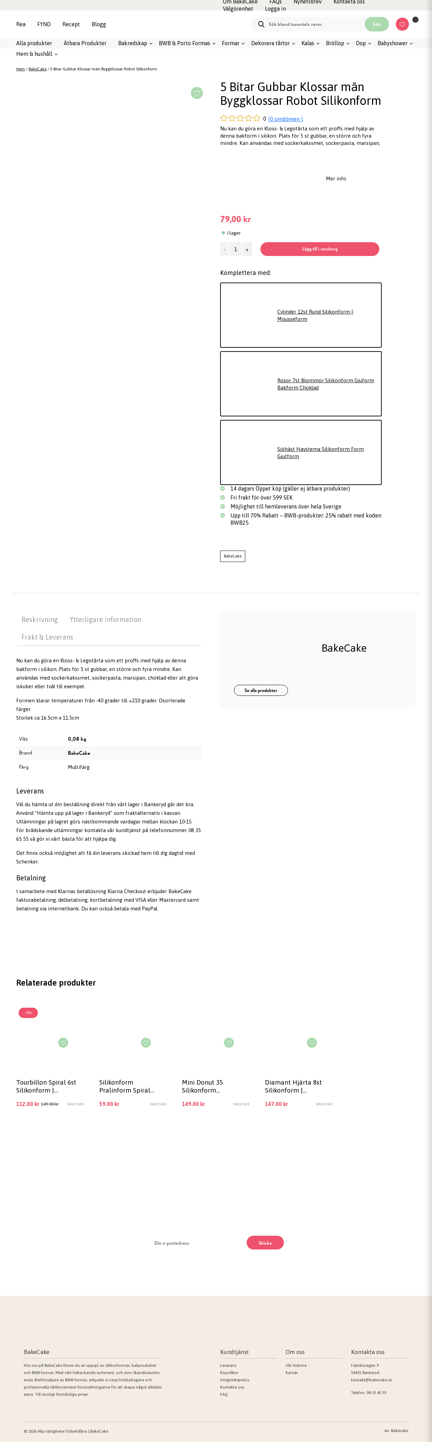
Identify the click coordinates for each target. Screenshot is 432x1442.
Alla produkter (34, 43)
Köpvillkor (229, 1372)
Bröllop (335, 43)
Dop (361, 43)
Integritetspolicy (234, 1379)
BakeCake (38, 69)
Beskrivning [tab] (39, 619)
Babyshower (393, 43)
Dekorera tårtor (270, 43)
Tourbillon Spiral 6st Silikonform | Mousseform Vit (46, 1086)
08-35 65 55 (377, 1392)
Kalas (307, 43)
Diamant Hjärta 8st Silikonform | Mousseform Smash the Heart (294, 1086)
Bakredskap (132, 43)
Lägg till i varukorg (320, 249)
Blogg (99, 24)
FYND (44, 24)
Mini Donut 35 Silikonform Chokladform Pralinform (202, 1086)
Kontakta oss (232, 1387)
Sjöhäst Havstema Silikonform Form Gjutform (320, 452)
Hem (20, 69)
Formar (230, 43)
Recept (71, 24)
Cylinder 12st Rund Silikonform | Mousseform (315, 315)
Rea (20, 24)
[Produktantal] (235, 249)
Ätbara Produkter (85, 43)
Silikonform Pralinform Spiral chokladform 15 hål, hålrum (129, 1086)
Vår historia (296, 1365)
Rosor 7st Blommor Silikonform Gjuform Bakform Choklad (325, 384)
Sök (377, 24)
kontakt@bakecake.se (371, 1379)
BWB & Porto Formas (184, 43)
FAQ (224, 1394)
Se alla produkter (261, 690)
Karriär (292, 1372)
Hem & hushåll (34, 54)
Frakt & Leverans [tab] (47, 637)
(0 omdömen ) (285, 119)
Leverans (228, 1365)
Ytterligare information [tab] (105, 619)
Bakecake (399, 1430)
